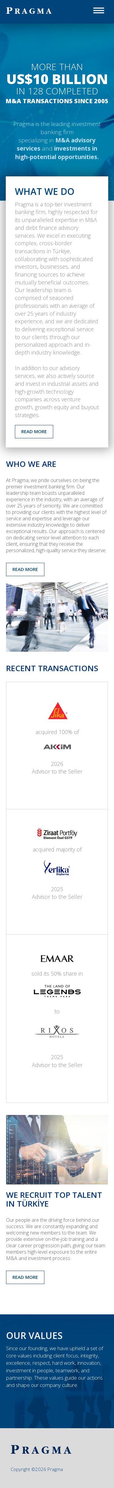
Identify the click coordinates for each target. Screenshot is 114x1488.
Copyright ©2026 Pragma (37, 1469)
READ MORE (34, 431)
